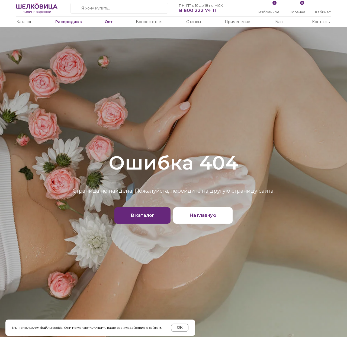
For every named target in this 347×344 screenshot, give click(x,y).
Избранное (268, 12)
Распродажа (68, 21)
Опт (109, 21)
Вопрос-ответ (149, 21)
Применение (237, 21)
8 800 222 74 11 (197, 10)
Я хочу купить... (96, 8)
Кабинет (323, 12)
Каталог (24, 21)
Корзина (297, 12)
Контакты (321, 21)
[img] (323, 6)
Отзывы (193, 21)
